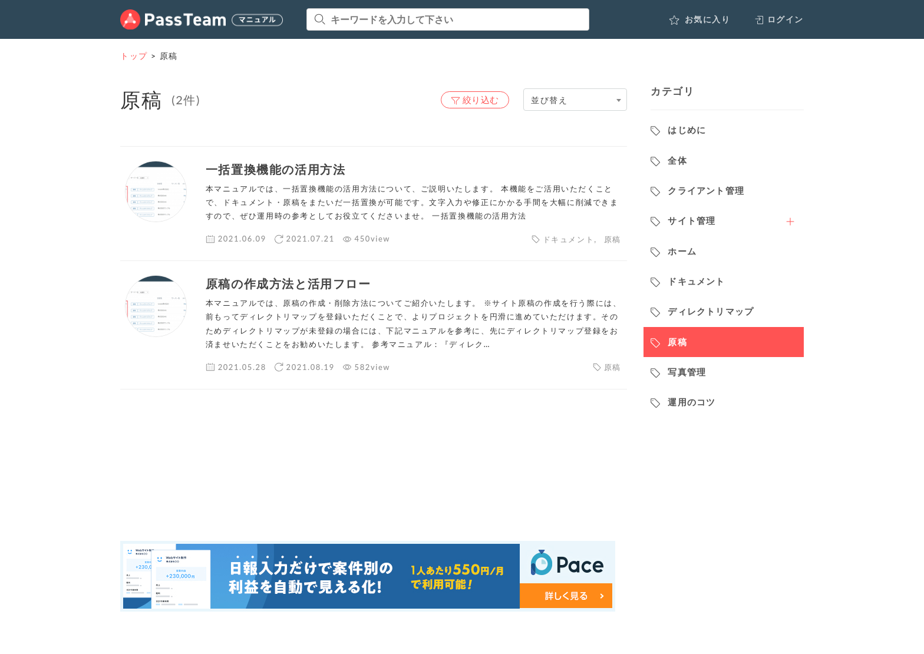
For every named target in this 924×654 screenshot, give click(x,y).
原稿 (612, 239)
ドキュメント (569, 239)
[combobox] (575, 99)
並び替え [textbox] (549, 100)
